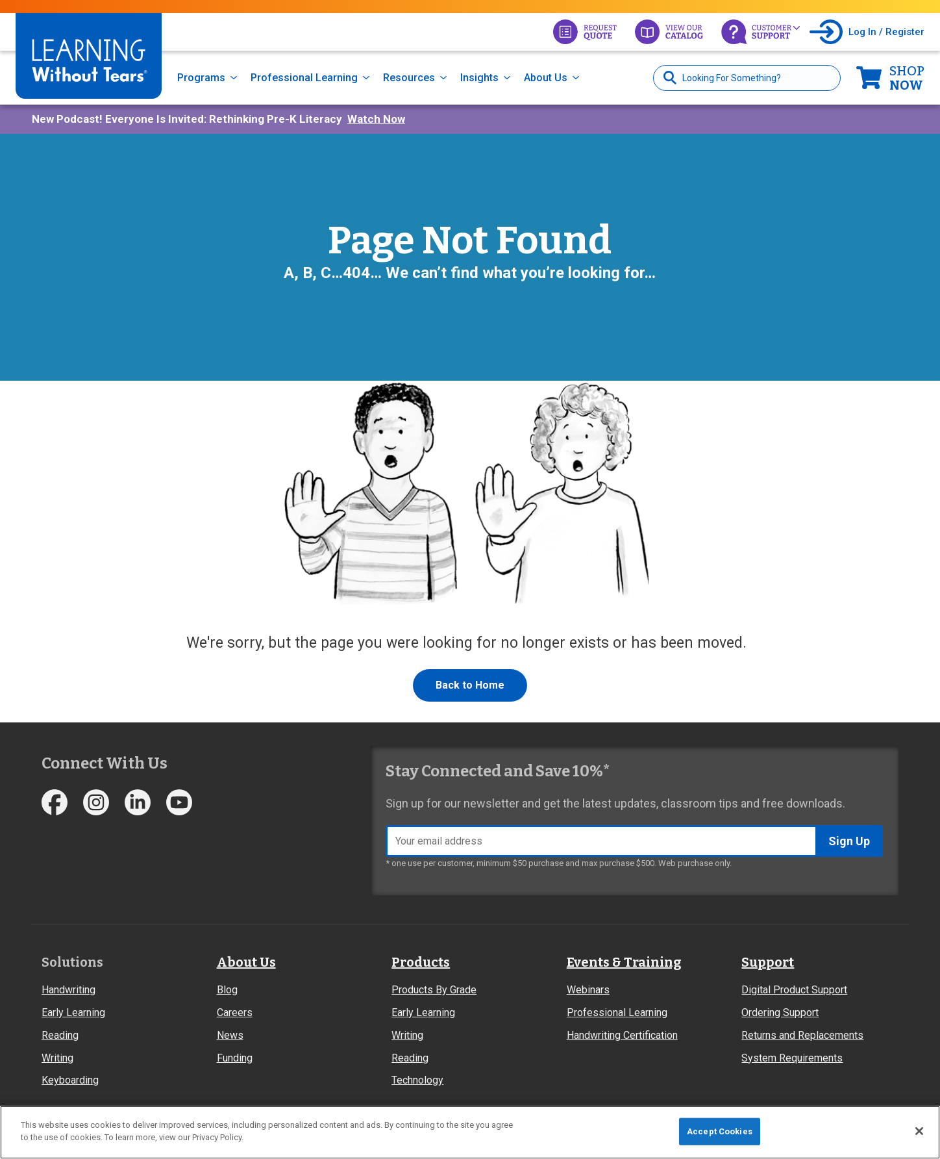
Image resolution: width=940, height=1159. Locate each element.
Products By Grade (433, 990)
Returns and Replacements (802, 1035)
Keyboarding (70, 1080)
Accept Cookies (719, 1131)
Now (906, 78)
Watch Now (376, 118)
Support (767, 962)
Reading (60, 1035)
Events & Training (624, 962)
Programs (201, 77)
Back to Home (470, 685)
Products (420, 962)
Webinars (588, 990)
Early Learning (73, 1012)
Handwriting (68, 990)
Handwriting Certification (622, 1035)
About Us (545, 77)
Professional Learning (304, 77)
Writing (57, 1058)
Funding (235, 1058)
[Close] (919, 1131)
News (230, 1035)
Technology (417, 1080)
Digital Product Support (794, 990)
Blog (227, 990)
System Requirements (792, 1058)
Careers (235, 1012)
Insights (479, 77)
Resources (409, 77)
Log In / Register (886, 32)
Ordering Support (780, 1012)
